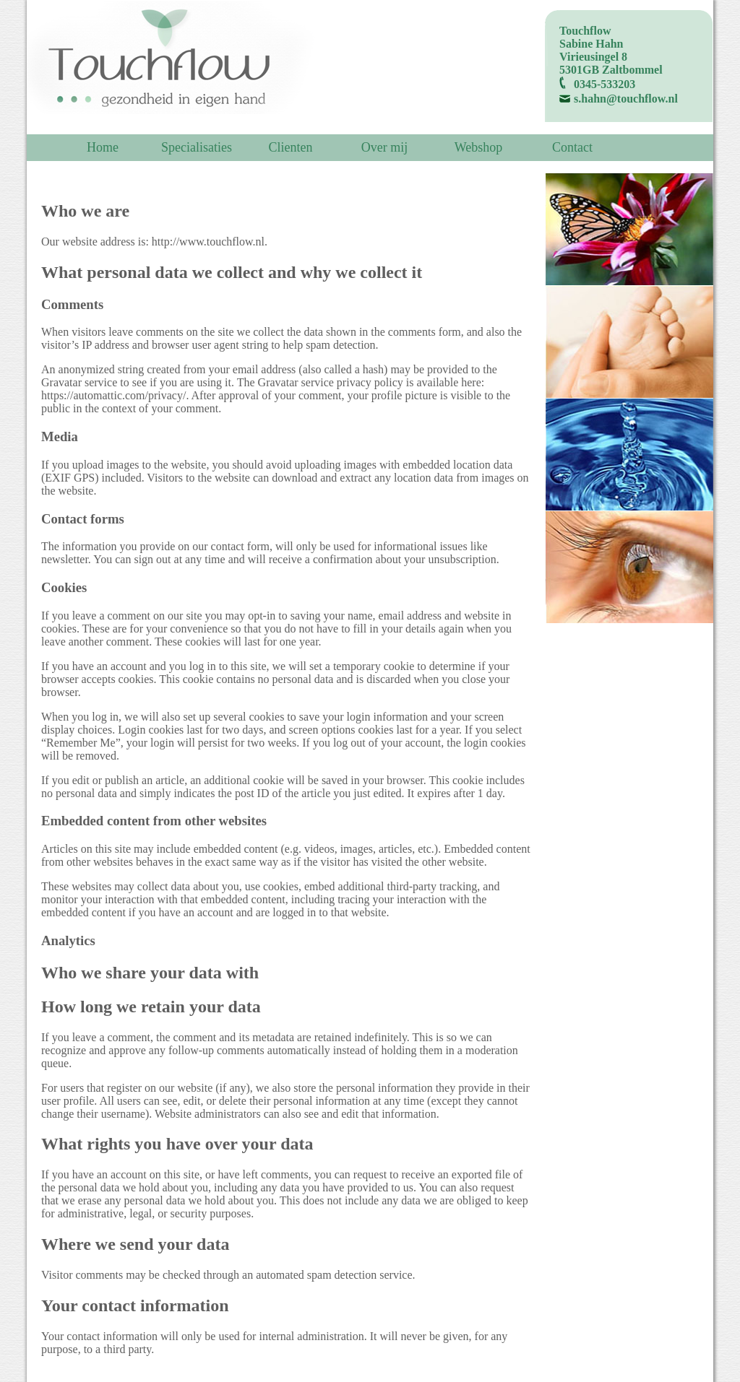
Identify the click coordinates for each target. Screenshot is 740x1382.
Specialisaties (196, 147)
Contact (572, 147)
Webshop (479, 147)
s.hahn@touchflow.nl (626, 98)
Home (103, 147)
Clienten (291, 147)
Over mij (384, 147)
